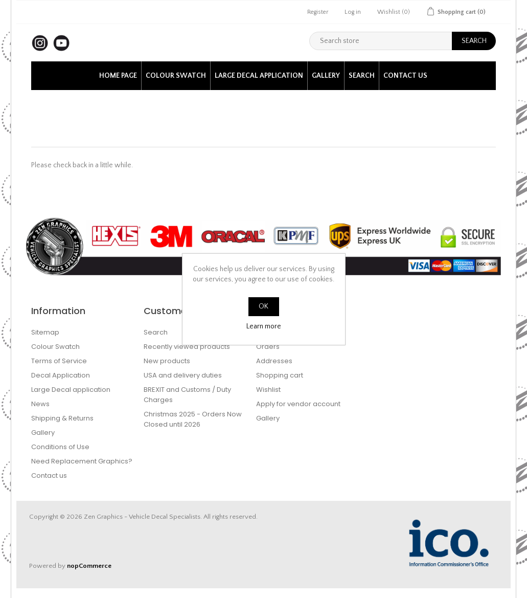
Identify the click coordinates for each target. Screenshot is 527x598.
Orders (268, 346)
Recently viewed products (187, 346)
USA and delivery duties (183, 375)
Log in (353, 12)
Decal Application (60, 375)
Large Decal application (259, 76)
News (40, 404)
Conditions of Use (60, 447)
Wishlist (268, 389)
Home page (118, 76)
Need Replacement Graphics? (81, 461)
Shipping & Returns (62, 418)
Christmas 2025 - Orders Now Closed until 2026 (193, 419)
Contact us (405, 76)
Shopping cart (279, 375)
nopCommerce (89, 565)
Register (317, 12)
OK (263, 306)
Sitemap (45, 332)
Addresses (274, 361)
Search (362, 76)
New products (167, 361)
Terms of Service (59, 361)
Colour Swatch (176, 76)
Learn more (263, 326)
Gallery (326, 76)
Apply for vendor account (298, 404)
